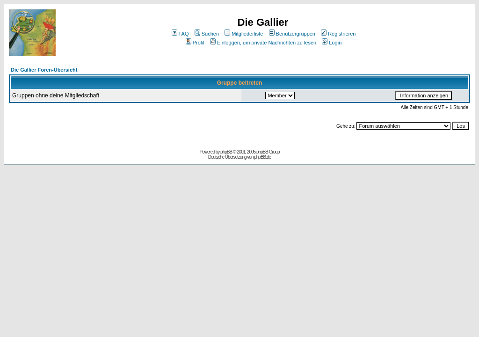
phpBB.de (262, 157)
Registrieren (338, 34)
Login (331, 42)
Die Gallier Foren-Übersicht (44, 70)
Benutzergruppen (292, 34)
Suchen (207, 34)
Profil (195, 42)
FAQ (180, 34)
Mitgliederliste (244, 34)
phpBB (226, 151)
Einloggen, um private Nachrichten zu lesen (263, 42)
